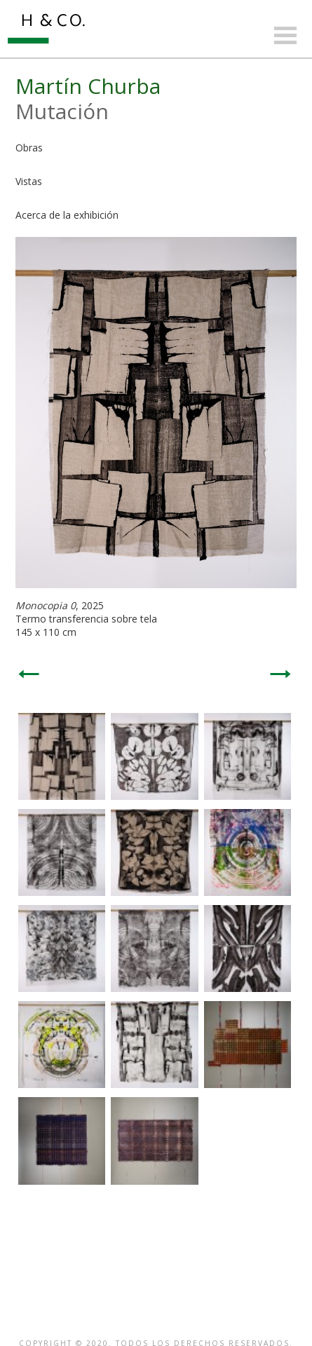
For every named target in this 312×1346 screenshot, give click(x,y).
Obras (29, 147)
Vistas (28, 181)
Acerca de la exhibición (66, 215)
